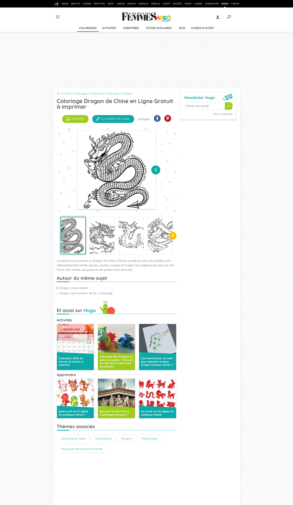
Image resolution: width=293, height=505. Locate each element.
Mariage (143, 3)
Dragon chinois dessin (74, 288)
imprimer (75, 119)
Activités (109, 28)
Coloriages (88, 28)
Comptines (131, 28)
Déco (111, 3)
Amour (131, 3)
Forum (235, 3)
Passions (96, 93)
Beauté (75, 3)
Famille (155, 3)
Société (177, 3)
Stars (187, 3)
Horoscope (212, 3)
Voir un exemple (223, 114)
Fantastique (112, 93)
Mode (65, 3)
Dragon (127, 93)
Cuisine (87, 3)
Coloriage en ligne (73, 438)
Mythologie (149, 438)
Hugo (224, 3)
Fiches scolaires (159, 28)
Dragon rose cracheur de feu (78, 293)
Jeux (182, 28)
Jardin (120, 3)
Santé (166, 3)
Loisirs (198, 3)
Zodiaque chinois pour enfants (82, 449)
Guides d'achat (202, 28)
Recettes (99, 3)
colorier (112, 119)
